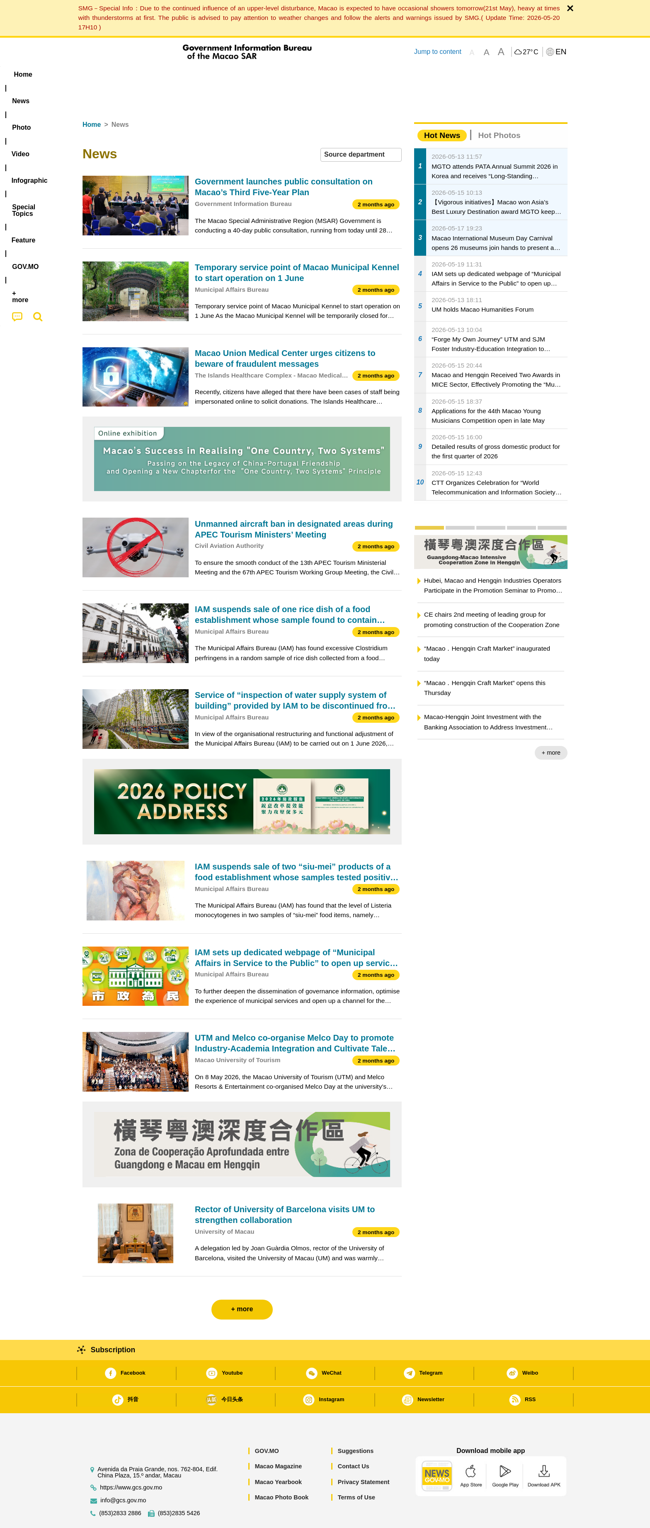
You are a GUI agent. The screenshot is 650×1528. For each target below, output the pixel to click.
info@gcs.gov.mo (123, 1475)
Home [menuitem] (99, 74)
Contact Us (353, 1441)
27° (530, 52)
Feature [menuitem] (357, 74)
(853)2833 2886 (120, 1488)
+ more (551, 727)
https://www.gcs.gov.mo (131, 1462)
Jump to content (437, 51)
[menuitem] (135, 74)
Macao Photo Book (282, 1472)
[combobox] (361, 129)
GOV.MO (267, 1425)
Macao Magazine (278, 1441)
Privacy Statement (364, 1456)
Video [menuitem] (206, 74)
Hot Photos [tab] (499, 110)
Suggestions (356, 1425)
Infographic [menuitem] (249, 74)
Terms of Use (356, 1472)
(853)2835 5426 (179, 1488)
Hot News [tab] (442, 110)
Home (91, 99)
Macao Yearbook (278, 1456)
